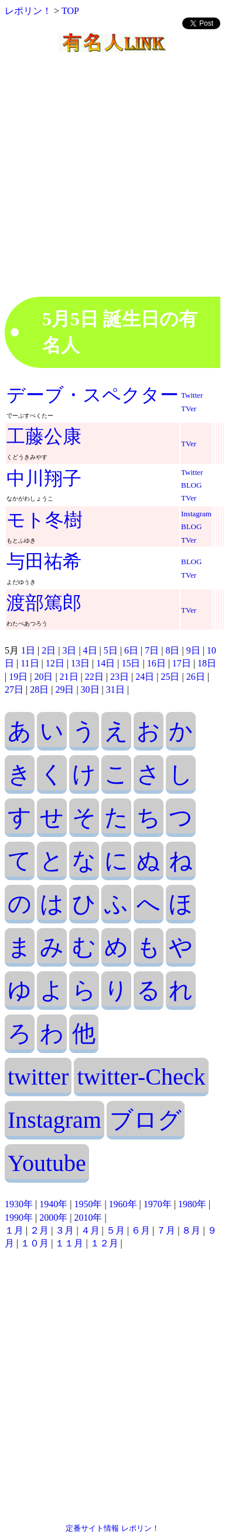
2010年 (88, 1217)
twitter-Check (141, 1077)
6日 (131, 650)
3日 (69, 650)
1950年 (88, 1204)
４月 (90, 1230)
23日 (119, 677)
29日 (64, 689)
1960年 (123, 1204)
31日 (115, 689)
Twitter (192, 395)
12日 (55, 663)
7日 (152, 650)
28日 (39, 689)
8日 (172, 650)
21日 (69, 677)
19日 (18, 677)
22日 (94, 677)
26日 (195, 677)
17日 (181, 663)
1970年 (158, 1204)
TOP (70, 11)
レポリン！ (28, 11)
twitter (38, 1077)
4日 (90, 650)
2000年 (53, 1217)
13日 (80, 663)
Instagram (196, 513)
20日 (43, 677)
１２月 (104, 1243)
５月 (115, 1230)
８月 (191, 1230)
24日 (144, 677)
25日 (170, 677)
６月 (140, 1230)
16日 (156, 663)
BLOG (191, 485)
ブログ (146, 1120)
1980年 (192, 1204)
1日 (28, 650)
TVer (188, 408)
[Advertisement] (110, 187)
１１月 (69, 1243)
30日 (90, 689)
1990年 (19, 1217)
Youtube (47, 1163)
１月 (14, 1230)
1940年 (53, 1204)
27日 (14, 689)
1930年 (19, 1204)
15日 (130, 663)
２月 (39, 1230)
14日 (105, 663)
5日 (111, 650)
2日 (49, 650)
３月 (64, 1230)
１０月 (35, 1243)
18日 (206, 663)
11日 (30, 663)
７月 (165, 1230)
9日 (193, 650)
